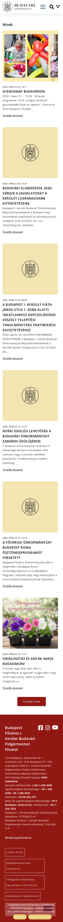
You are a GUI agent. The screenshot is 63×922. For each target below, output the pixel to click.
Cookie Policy (14, 852)
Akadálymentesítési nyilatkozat (18, 865)
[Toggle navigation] (42, 7)
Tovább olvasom (13, 115)
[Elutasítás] (58, 911)
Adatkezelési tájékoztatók (22, 896)
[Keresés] (51, 7)
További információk (40, 917)
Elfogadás (20, 917)
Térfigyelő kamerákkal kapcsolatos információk (21, 882)
